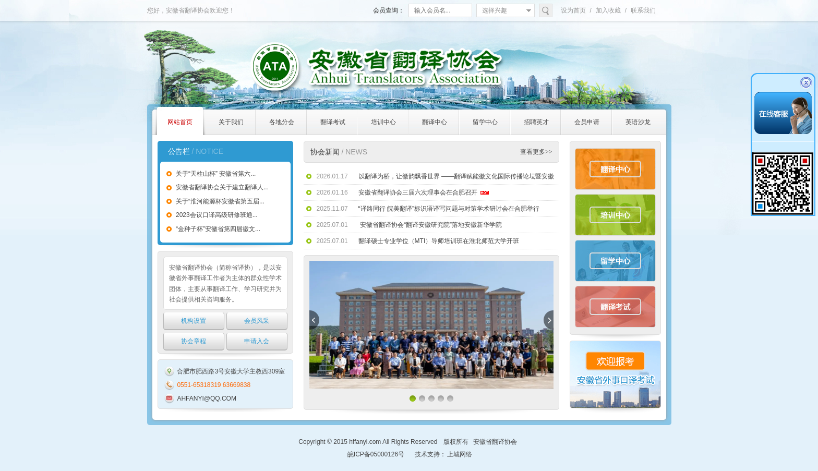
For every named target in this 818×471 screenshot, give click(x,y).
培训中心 (615, 215)
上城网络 (459, 454)
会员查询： (388, 10)
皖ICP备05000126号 (375, 454)
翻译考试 (615, 307)
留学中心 (615, 261)
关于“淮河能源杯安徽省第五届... (220, 201)
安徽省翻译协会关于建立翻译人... (222, 187)
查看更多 (536, 151)
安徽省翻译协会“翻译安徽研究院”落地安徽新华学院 (430, 224)
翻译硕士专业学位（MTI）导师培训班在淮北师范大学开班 (439, 241)
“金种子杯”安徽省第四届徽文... (218, 229)
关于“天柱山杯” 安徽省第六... (216, 173)
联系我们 (643, 10)
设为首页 (573, 10)
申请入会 (256, 341)
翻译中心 (615, 169)
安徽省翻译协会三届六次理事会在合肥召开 (417, 192)
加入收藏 (608, 10)
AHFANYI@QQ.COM (206, 398)
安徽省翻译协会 (495, 441)
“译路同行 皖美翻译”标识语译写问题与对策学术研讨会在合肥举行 (448, 208)
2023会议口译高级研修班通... (217, 215)
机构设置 (193, 320)
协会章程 (193, 341)
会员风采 (256, 320)
